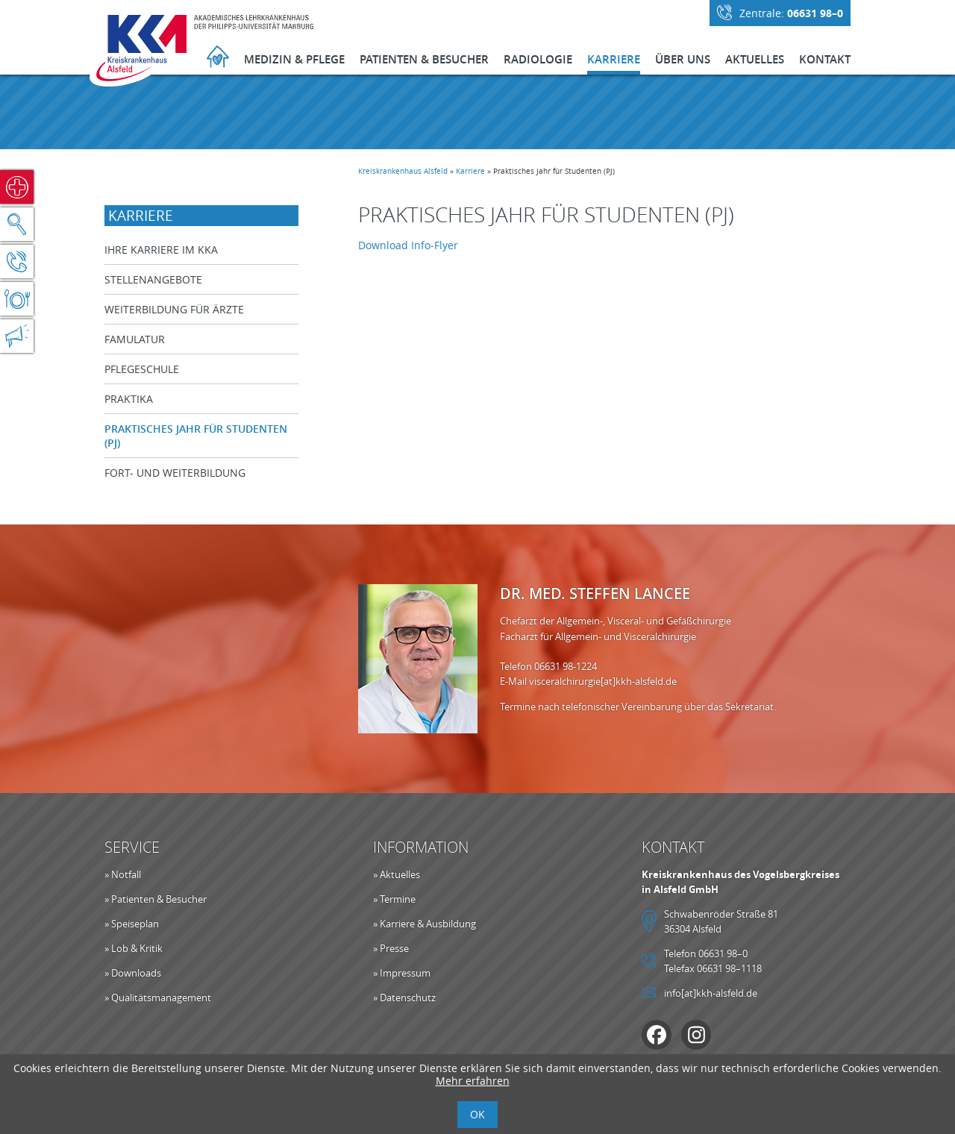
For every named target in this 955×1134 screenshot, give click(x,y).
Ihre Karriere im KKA (161, 249)
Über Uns (682, 59)
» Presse (391, 948)
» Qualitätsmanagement (157, 997)
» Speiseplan (131, 923)
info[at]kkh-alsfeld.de (710, 993)
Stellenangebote (153, 279)
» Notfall (122, 874)
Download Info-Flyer (408, 245)
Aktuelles (754, 59)
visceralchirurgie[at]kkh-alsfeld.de (603, 681)
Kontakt (825, 59)
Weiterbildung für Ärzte (174, 309)
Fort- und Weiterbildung (174, 473)
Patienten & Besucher (424, 59)
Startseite (218, 59)
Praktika (128, 399)
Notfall (17, 187)
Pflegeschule (141, 369)
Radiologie (538, 59)
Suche (17, 224)
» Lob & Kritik (133, 948)
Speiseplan (17, 299)
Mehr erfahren (473, 1081)
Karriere (613, 59)
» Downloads (132, 973)
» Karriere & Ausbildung (424, 923)
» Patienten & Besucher (155, 899)
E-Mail (514, 681)
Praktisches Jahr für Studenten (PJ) (195, 436)
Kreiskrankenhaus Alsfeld (403, 171)
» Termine (394, 899)
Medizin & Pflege (294, 59)
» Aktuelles (396, 874)
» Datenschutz (404, 997)
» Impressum (401, 973)
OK (477, 1114)
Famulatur (134, 339)
